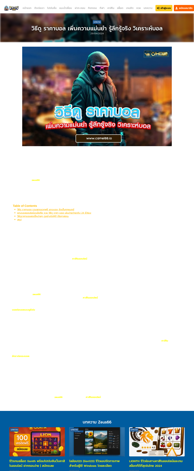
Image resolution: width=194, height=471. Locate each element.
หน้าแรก (27, 8)
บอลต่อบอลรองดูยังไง (23, 310)
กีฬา (102, 8)
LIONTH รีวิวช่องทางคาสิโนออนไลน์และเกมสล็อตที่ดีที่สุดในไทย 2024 (156, 463)
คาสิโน (110, 8)
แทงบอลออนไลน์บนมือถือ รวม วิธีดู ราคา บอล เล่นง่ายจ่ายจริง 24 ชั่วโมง (54, 213)
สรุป (19, 219)
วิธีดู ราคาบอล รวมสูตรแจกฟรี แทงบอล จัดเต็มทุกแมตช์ (45, 209)
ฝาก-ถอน (80, 8)
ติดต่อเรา (39, 8)
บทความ (148, 8)
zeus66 (36, 180)
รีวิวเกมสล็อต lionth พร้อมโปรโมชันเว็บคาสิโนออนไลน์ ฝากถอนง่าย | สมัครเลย (37, 463)
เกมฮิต (130, 8)
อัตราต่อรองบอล (20, 356)
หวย (138, 8)
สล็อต (120, 8)
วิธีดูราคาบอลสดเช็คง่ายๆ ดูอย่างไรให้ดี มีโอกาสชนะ (43, 216)
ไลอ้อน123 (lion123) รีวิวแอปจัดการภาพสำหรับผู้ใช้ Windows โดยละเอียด (94, 463)
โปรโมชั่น (52, 8)
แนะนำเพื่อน (65, 8)
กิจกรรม (92, 8)
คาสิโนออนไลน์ (79, 259)
